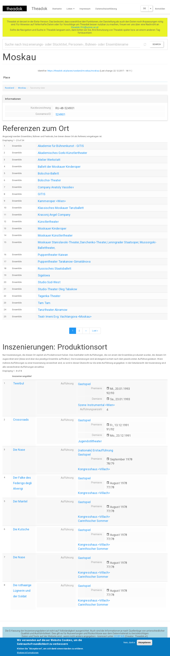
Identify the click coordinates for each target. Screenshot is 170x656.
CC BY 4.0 (119, 636)
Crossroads (21, 419)
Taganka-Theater (49, 296)
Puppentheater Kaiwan (53, 254)
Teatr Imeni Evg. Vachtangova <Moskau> (64, 316)
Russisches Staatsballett (54, 268)
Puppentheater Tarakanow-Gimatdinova (64, 261)
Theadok (39, 8)
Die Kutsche (21, 529)
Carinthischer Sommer (93, 521)
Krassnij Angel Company (54, 214)
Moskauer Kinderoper (52, 228)
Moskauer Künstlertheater (55, 235)
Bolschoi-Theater (49, 180)
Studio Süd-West (49, 282)
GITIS (41, 194)
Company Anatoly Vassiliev (56, 187)
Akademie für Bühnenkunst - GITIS (61, 146)
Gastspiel (84, 384)
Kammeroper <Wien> (52, 201)
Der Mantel (20, 501)
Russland (9, 88)
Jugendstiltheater (90, 441)
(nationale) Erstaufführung (95, 450)
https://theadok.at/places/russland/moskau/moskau (73, 70)
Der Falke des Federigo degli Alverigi (22, 483)
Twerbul (18, 383)
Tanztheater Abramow (52, 309)
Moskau (22, 88)
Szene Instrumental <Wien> (96, 405)
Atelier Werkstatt (49, 159)
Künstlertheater (48, 221)
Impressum (85, 8)
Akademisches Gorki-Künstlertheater (62, 153)
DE (144, 8)
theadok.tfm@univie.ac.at (85, 27)
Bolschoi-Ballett (48, 173)
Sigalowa (44, 275)
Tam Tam (44, 303)
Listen (71, 8)
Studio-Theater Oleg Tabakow (57, 289)
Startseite (57, 8)
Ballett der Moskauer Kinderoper (59, 166)
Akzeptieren (144, 644)
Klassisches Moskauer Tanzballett (61, 208)
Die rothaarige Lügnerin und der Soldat (22, 590)
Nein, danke (129, 644)
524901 (60, 114)
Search (157, 44)
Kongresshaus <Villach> (94, 469)
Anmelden (160, 8)
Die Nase (19, 449)
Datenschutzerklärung (106, 8)
